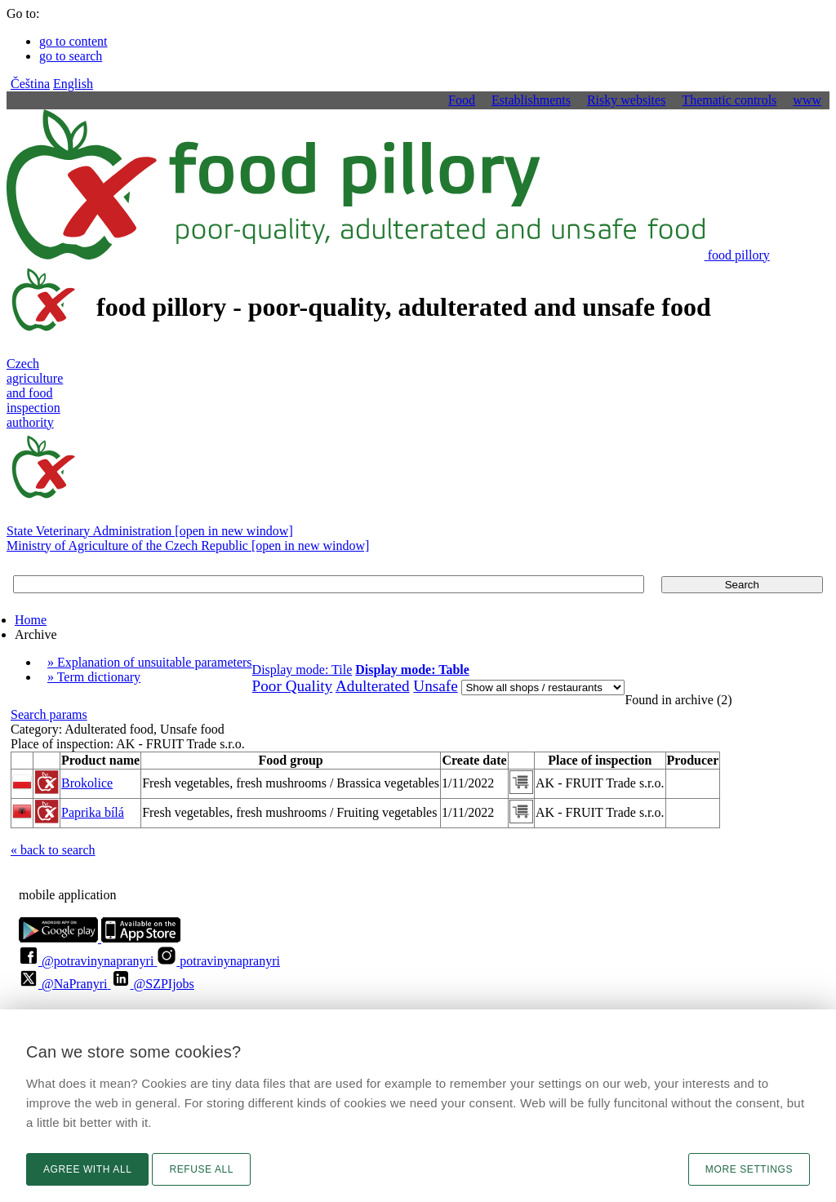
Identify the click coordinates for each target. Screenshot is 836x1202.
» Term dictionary (93, 677)
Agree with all (87, 1169)
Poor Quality (292, 685)
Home (31, 620)
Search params (49, 714)
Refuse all (201, 1169)
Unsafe (435, 685)
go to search (70, 56)
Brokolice (87, 783)
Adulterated (373, 685)
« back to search (53, 850)
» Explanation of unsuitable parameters (149, 662)
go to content (73, 41)
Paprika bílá (92, 812)
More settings (749, 1169)
